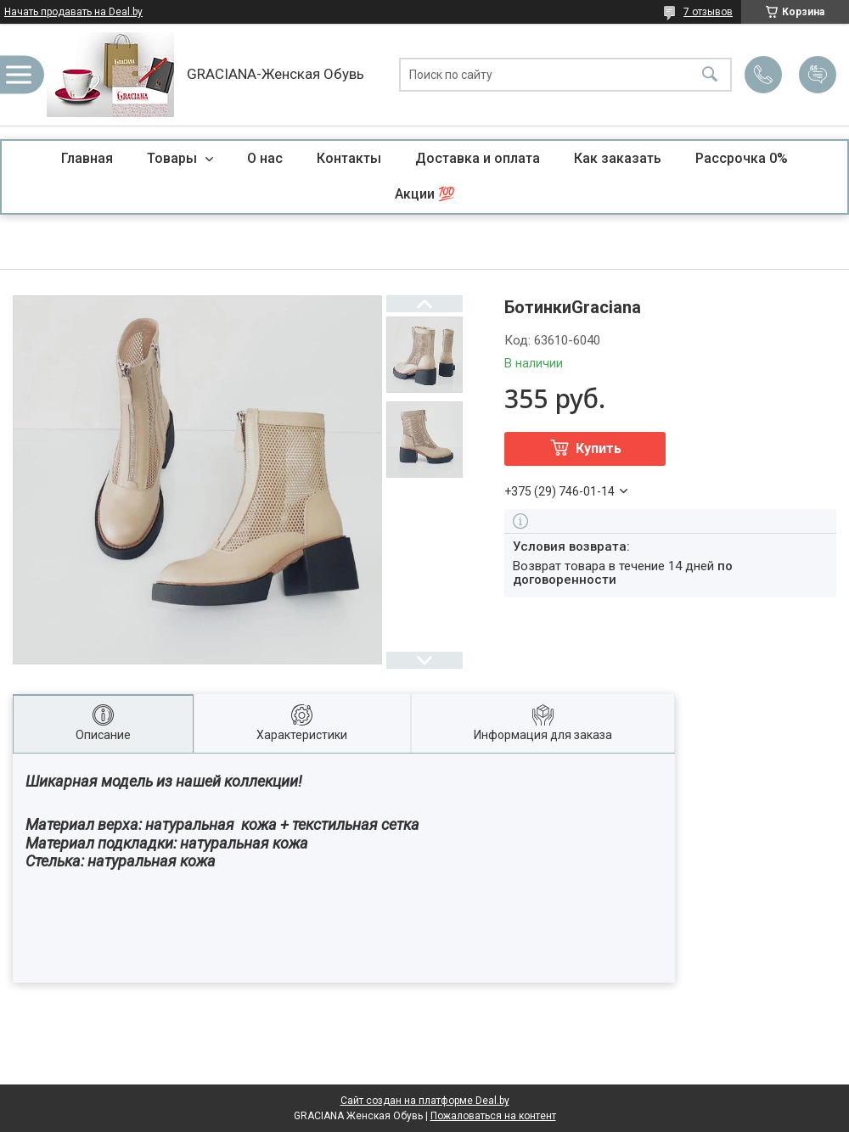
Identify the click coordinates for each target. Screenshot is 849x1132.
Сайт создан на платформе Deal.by (424, 1101)
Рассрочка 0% (741, 158)
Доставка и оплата (477, 158)
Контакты (349, 158)
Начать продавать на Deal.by (73, 12)
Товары (173, 158)
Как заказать (617, 158)
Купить (598, 448)
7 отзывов (708, 12)
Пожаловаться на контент (493, 1116)
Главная (87, 158)
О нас (265, 158)
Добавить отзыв (817, 74)
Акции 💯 (425, 194)
